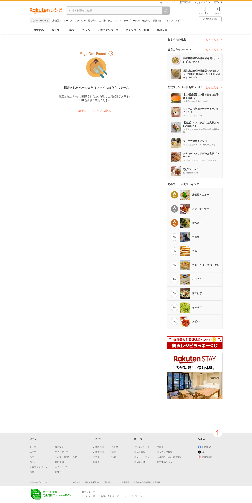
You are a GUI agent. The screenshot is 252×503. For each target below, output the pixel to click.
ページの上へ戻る (218, 432)
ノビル (178, 20)
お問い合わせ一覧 (110, 496)
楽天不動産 (139, 452)
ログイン (217, 10)
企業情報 (76, 482)
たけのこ (146, 20)
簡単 (113, 452)
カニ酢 (102, 20)
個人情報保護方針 (92, 482)
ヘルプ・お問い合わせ (66, 457)
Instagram (207, 457)
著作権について (110, 482)
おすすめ (38, 30)
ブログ (160, 447)
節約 (113, 457)
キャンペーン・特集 (137, 30)
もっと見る (214, 39)
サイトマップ (61, 452)
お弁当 (114, 447)
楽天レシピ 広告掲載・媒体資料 (147, 482)
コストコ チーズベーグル (127, 20)
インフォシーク (168, 2)
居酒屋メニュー (60, 20)
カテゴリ (56, 30)
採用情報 (125, 482)
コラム (86, 30)
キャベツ (168, 20)
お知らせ (59, 472)
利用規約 (59, 462)
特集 (32, 472)
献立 (72, 30)
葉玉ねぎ (157, 20)
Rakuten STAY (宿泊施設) (169, 457)
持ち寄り (92, 20)
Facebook (207, 447)
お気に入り (204, 13)
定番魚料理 (98, 452)
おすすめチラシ (202, 2)
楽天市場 (218, 2)
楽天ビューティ (141, 457)
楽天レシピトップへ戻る (94, 110)
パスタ (96, 457)
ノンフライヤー (78, 20)
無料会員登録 (210, 19)
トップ (33, 447)
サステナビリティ (133, 496)
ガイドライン (61, 467)
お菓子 (96, 462)
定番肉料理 (98, 447)
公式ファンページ (107, 30)
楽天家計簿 (185, 2)
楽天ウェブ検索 (164, 452)
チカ (110, 20)
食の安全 (162, 30)
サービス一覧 (88, 496)
